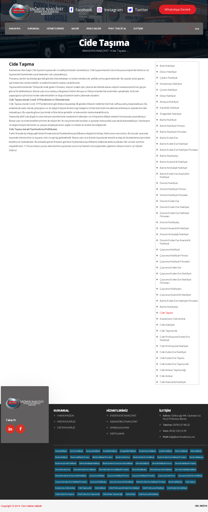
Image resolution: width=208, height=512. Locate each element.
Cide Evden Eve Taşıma (172, 357)
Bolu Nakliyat (167, 65)
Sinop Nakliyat (168, 95)
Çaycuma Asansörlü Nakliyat (175, 294)
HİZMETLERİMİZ (55, 28)
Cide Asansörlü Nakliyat (173, 381)
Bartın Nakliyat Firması (172, 125)
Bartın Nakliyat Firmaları (173, 131)
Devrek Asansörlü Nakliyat (174, 228)
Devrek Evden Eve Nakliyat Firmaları (114, 469)
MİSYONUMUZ (66, 421)
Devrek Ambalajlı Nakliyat (174, 234)
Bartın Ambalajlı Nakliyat (173, 167)
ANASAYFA (14, 28)
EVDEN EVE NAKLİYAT (123, 415)
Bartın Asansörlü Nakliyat (174, 161)
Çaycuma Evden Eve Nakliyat (175, 273)
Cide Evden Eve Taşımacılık (174, 363)
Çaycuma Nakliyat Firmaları (175, 261)
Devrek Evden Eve (169, 200)
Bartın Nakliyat (168, 119)
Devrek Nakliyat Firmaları (174, 194)
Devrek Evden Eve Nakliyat (174, 206)
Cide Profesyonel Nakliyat (174, 345)
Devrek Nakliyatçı (169, 222)
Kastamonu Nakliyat (171, 83)
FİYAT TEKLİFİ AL (117, 28)
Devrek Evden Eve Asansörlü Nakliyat (70, 475)
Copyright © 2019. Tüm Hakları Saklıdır (21, 505)
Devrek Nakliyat (169, 182)
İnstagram (110, 9)
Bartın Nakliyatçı (169, 155)
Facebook (80, 9)
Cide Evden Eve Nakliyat (173, 351)
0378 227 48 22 (181, 424)
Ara (195, 28)
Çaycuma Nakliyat (170, 249)
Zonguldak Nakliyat (170, 113)
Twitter (138, 9)
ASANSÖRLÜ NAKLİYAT (124, 421)
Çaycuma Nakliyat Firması (174, 255)
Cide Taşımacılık (168, 330)
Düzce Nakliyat (168, 71)
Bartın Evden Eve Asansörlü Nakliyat (118, 463)
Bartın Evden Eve (169, 137)
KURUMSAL (33, 28)
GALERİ (75, 28)
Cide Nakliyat (167, 324)
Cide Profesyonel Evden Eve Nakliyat (124, 488)
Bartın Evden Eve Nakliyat (174, 143)
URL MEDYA (201, 505)
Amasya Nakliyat (169, 101)
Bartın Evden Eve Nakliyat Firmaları (179, 149)
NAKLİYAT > (104, 51)
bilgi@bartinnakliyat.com (182, 436)
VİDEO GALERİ (93, 28)
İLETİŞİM (138, 28)
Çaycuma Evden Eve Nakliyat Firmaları (71, 482)
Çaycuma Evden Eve (170, 267)
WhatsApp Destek (177, 9)
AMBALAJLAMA (119, 427)
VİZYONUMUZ (66, 427)
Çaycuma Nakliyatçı (171, 288)
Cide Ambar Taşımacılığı (173, 369)
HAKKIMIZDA (65, 415)
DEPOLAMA (117, 433)
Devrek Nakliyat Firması (173, 188)
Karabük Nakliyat (169, 107)
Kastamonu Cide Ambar (173, 318)
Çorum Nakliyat (168, 89)
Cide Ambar (166, 375)
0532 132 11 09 (177, 430)
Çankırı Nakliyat (168, 77)
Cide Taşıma (118, 51)
